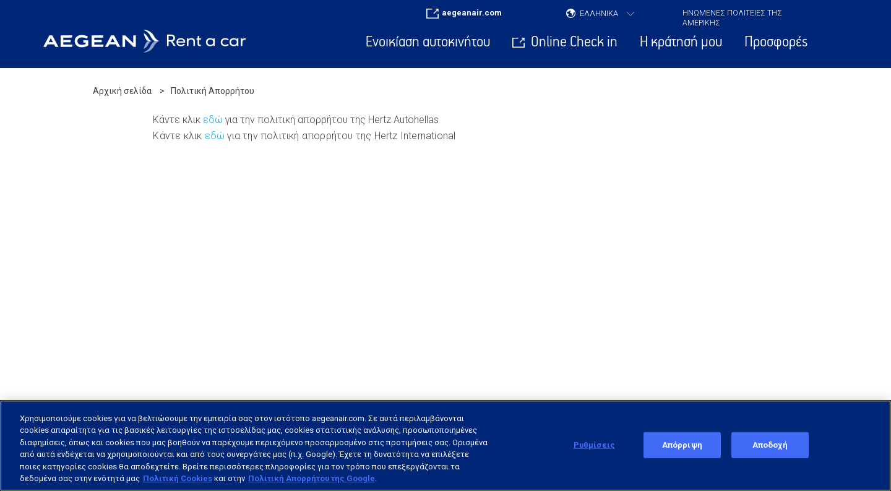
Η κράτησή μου (681, 42)
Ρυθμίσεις (594, 445)
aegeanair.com (472, 12)
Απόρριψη (682, 445)
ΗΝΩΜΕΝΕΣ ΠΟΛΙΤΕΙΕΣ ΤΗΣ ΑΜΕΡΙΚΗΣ (732, 15)
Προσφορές (775, 42)
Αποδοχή (770, 445)
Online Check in (574, 42)
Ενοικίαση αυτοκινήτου (428, 42)
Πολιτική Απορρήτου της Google (311, 478)
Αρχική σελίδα (122, 91)
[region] (445, 445)
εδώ (213, 120)
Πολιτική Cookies (177, 478)
